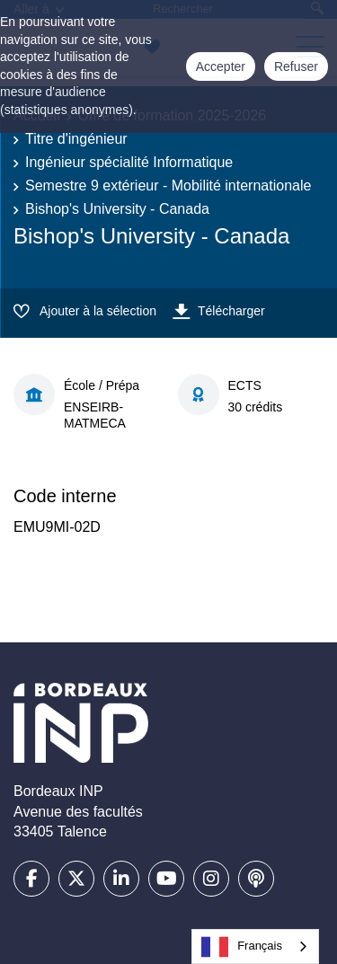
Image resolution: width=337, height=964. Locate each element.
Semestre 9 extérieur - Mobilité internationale (168, 185)
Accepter (220, 66)
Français (241, 947)
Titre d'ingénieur (76, 138)
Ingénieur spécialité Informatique (129, 162)
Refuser (296, 66)
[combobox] (255, 946)
